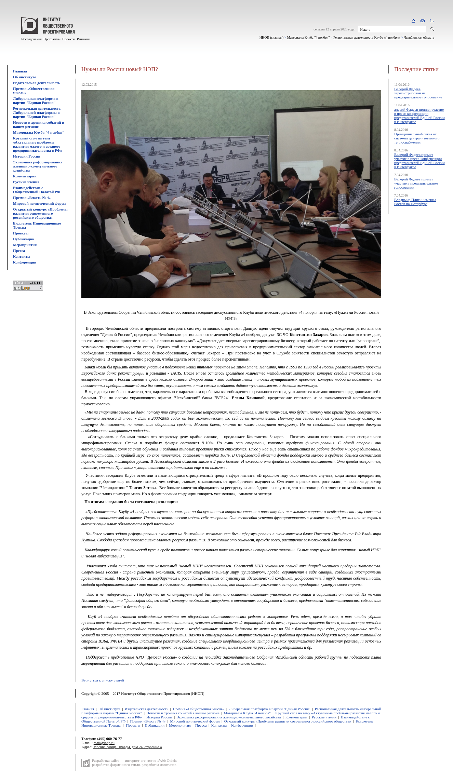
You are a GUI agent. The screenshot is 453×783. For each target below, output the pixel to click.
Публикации (23, 239)
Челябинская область (419, 37)
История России (26, 156)
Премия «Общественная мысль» (198, 709)
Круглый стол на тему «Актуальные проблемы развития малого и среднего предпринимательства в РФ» (37, 144)
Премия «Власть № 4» (32, 197)
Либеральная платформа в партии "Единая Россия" (35, 100)
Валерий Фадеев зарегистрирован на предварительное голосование (418, 93)
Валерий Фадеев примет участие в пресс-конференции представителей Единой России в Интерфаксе (419, 160)
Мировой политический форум (39, 203)
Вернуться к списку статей (102, 680)
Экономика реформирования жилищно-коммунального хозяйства (37, 166)
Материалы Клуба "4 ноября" (308, 37)
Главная (20, 71)
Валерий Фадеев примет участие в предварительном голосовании (416, 183)
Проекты (20, 233)
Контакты (21, 256)
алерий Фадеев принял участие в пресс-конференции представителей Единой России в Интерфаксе (419, 115)
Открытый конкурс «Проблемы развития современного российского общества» (40, 213)
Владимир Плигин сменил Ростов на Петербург (415, 202)
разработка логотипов (159, 764)
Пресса (19, 250)
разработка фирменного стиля (116, 764)
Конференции (24, 262)
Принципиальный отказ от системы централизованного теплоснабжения (417, 138)
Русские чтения (26, 182)
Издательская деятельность (36, 83)
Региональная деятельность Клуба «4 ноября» (367, 37)
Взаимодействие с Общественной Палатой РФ (36, 190)
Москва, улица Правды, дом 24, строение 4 (127, 747)
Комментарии (25, 176)
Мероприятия (25, 245)
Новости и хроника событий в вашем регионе (38, 124)
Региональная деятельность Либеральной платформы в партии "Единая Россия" (37, 112)
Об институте (24, 77)
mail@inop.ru (104, 743)
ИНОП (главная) (271, 37)
